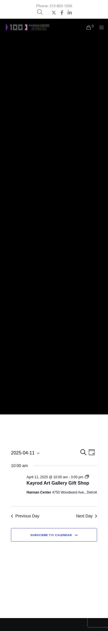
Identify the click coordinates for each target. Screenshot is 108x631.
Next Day (86, 516)
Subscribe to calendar (51, 535)
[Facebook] (61, 12)
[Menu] (100, 27)
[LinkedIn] (70, 12)
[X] (54, 12)
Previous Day (25, 516)
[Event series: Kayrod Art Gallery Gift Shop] (87, 477)
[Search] (39, 12)
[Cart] (87, 27)
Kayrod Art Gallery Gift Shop (57, 483)
